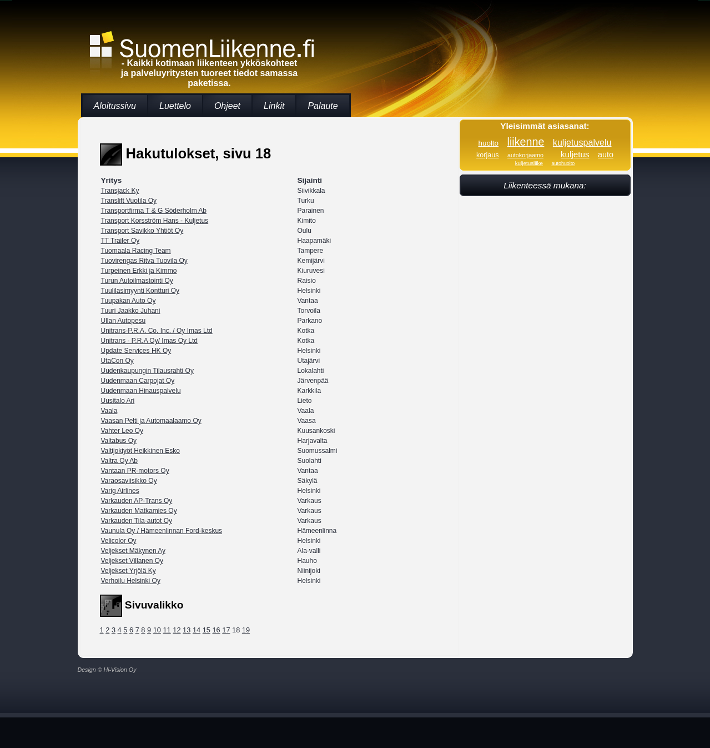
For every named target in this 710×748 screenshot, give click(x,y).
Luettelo (175, 106)
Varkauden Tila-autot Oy (137, 521)
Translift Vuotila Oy (129, 201)
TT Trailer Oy (120, 241)
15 (206, 630)
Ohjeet (227, 106)
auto (605, 154)
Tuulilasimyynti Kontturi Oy (140, 291)
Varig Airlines (120, 491)
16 (216, 630)
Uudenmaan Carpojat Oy (138, 381)
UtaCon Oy (117, 361)
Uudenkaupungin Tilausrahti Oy (147, 371)
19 (246, 630)
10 (157, 630)
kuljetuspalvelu (582, 142)
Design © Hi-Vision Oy (107, 669)
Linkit (274, 106)
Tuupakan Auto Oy (128, 301)
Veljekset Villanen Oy (132, 561)
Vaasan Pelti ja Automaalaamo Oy (151, 421)
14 (196, 630)
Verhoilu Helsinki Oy (130, 581)
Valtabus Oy (119, 441)
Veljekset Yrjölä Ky (128, 571)
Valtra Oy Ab (119, 461)
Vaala (109, 411)
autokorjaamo (525, 155)
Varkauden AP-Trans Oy (137, 501)
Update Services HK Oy (136, 351)
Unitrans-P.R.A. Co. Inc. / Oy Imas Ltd (157, 331)
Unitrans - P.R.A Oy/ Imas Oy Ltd (149, 341)
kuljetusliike (529, 163)
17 (226, 630)
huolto (488, 143)
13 (186, 630)
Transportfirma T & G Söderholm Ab (154, 211)
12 (176, 630)
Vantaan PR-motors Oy (135, 471)
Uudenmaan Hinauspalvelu (141, 391)
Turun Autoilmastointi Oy (137, 281)
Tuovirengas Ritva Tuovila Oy (144, 261)
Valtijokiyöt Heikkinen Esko (140, 451)
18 (236, 630)
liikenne (526, 142)
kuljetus (575, 154)
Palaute (323, 106)
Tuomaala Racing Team (136, 251)
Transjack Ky (120, 191)
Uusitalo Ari (118, 401)
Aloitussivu (115, 106)
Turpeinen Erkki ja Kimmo (139, 271)
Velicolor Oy (119, 541)
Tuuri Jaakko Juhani (130, 311)
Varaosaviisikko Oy (129, 481)
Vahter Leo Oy (122, 431)
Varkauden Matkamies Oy (139, 511)
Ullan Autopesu (123, 321)
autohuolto (563, 163)
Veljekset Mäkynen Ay (133, 551)
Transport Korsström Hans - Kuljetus (155, 221)
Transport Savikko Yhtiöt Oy (142, 231)
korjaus (487, 155)
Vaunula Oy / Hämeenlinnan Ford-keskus (162, 531)
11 (166, 630)
